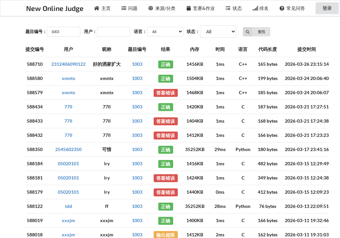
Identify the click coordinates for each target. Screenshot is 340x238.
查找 (254, 31)
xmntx (68, 78)
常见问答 (292, 8)
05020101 (68, 163)
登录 (327, 8)
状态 (233, 8)
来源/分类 (161, 8)
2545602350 (68, 149)
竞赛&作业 (200, 8)
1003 (137, 64)
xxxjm (68, 220)
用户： (90, 31)
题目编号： (36, 31)
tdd (68, 206)
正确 (165, 64)
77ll (68, 106)
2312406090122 (68, 64)
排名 (260, 8)
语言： (140, 31)
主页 (102, 8)
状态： (193, 31)
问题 (129, 8)
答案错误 (165, 92)
